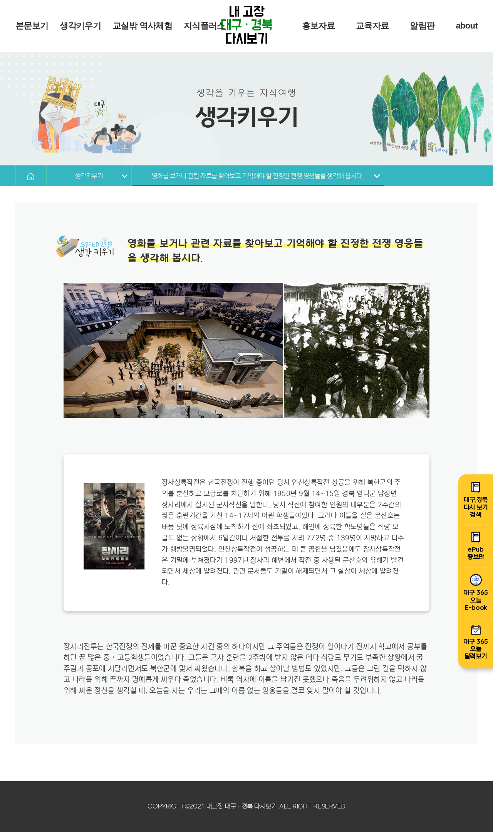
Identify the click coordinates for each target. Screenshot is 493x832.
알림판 (422, 25)
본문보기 (31, 25)
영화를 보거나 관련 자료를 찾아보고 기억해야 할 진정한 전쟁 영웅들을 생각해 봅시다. (258, 176)
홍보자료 (318, 25)
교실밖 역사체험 (142, 25)
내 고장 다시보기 (246, 26)
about (467, 25)
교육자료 (372, 25)
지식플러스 (204, 25)
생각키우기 (80, 25)
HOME (31, 175)
